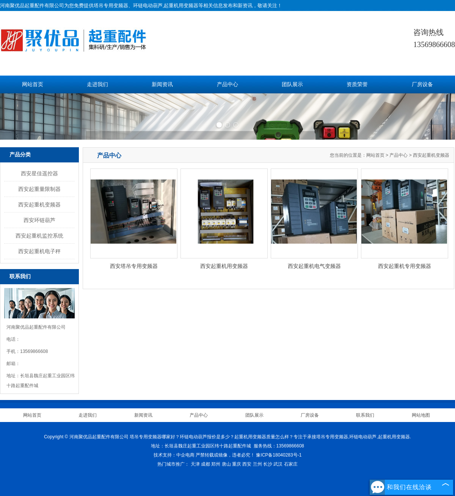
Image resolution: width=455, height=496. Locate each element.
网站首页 (32, 84)
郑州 (215, 464)
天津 (195, 464)
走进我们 (97, 84)
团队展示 (292, 84)
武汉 (277, 464)
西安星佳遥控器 (39, 173)
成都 (205, 464)
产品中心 (227, 84)
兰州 (257, 464)
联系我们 (365, 415)
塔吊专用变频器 (111, 5)
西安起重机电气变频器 (314, 266)
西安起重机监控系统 (39, 236)
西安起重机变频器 (39, 205)
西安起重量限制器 (39, 189)
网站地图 (421, 415)
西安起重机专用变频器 (404, 266)
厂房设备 (422, 84)
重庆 (236, 464)
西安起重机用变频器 (224, 266)
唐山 (226, 464)
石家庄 (291, 464)
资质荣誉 (357, 84)
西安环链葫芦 (39, 220)
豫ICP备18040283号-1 (278, 455)
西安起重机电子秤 (39, 251)
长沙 (267, 464)
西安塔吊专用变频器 (134, 266)
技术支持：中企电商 (174, 455)
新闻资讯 (162, 84)
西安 (246, 464)
